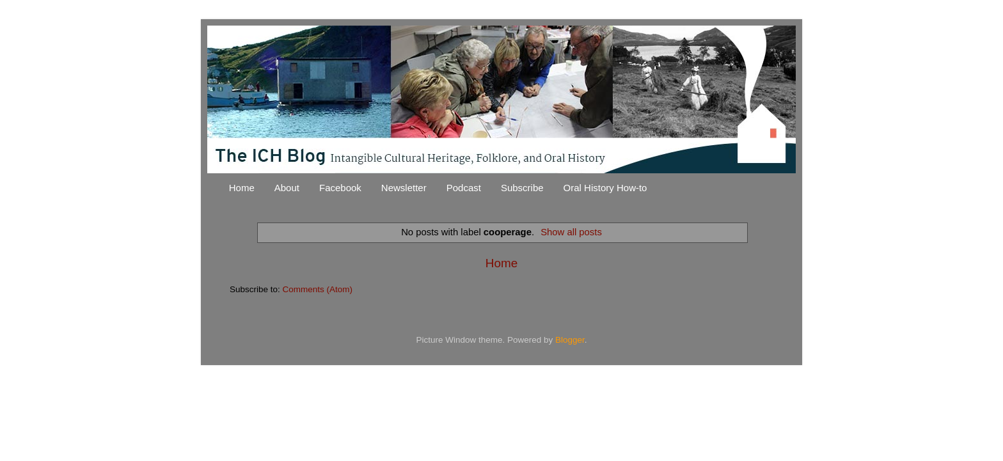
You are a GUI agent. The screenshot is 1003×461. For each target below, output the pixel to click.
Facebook (340, 187)
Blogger (570, 340)
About (286, 187)
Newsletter (404, 187)
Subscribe (522, 187)
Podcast (463, 187)
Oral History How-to (605, 187)
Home (242, 187)
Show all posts (571, 232)
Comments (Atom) (318, 289)
